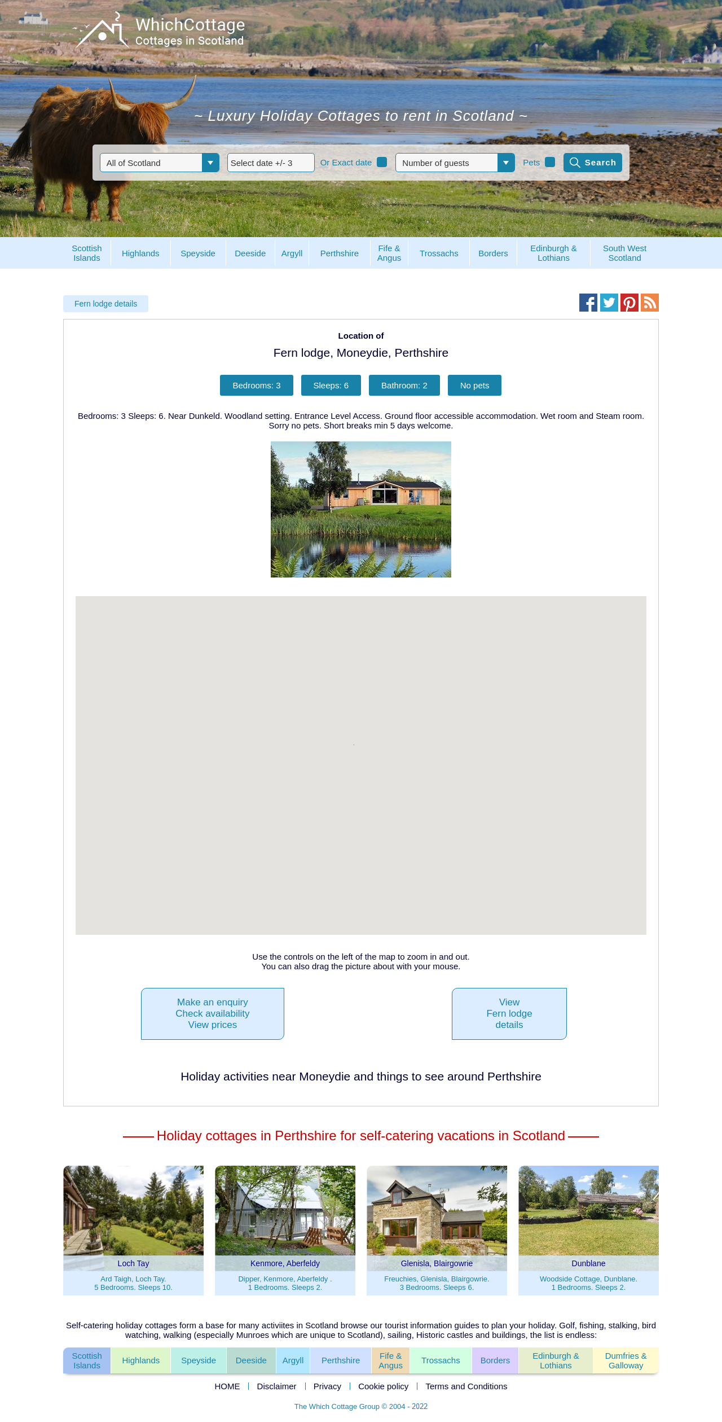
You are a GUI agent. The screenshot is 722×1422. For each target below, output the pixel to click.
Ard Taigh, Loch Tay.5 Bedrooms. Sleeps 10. (133, 1283)
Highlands (141, 1360)
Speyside (198, 1360)
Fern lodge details (105, 303)
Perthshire (341, 1360)
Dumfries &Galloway (626, 1360)
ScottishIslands (87, 1360)
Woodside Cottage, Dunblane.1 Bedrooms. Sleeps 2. (588, 1283)
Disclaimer (277, 1386)
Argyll (293, 1360)
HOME (227, 1386)
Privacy (327, 1386)
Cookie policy (383, 1386)
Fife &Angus (390, 1360)
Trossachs (440, 1360)
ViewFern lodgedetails (509, 1013)
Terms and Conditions (467, 1386)
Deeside (251, 1360)
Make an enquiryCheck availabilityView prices (212, 1013)
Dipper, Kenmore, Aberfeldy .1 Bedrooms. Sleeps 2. (285, 1283)
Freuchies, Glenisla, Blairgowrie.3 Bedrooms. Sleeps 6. (436, 1283)
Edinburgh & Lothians (555, 1360)
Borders (495, 1360)
